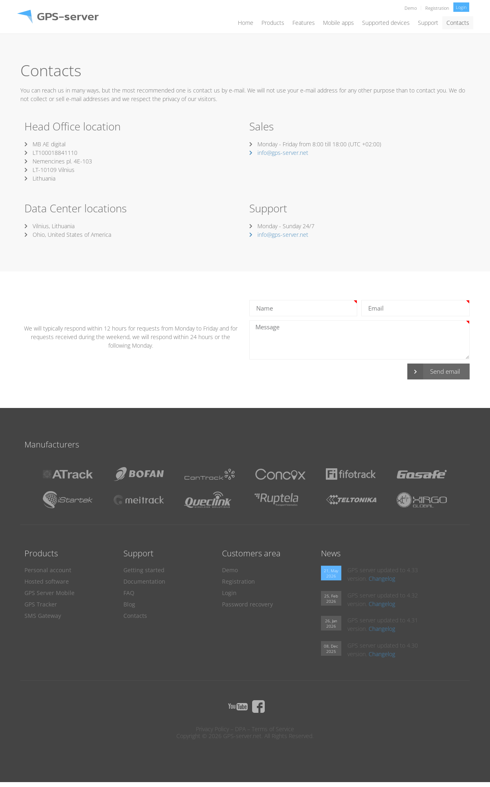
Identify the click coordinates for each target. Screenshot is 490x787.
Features (303, 22)
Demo (410, 8)
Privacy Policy (212, 729)
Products (272, 22)
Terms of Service (273, 729)
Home (245, 22)
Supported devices (386, 22)
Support (428, 22)
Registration (437, 8)
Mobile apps (338, 22)
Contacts (457, 22)
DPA (240, 729)
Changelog (382, 578)
